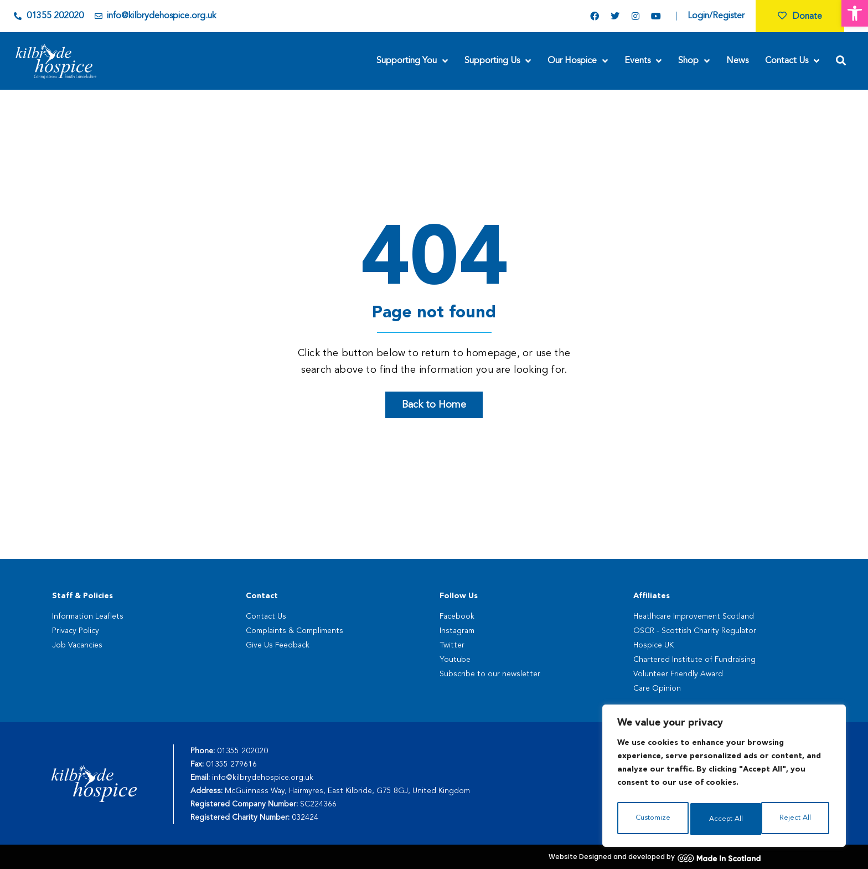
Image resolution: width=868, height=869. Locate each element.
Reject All (724, 819)
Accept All (796, 819)
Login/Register (716, 16)
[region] (724, 778)
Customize (652, 819)
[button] (854, 13)
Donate (800, 16)
